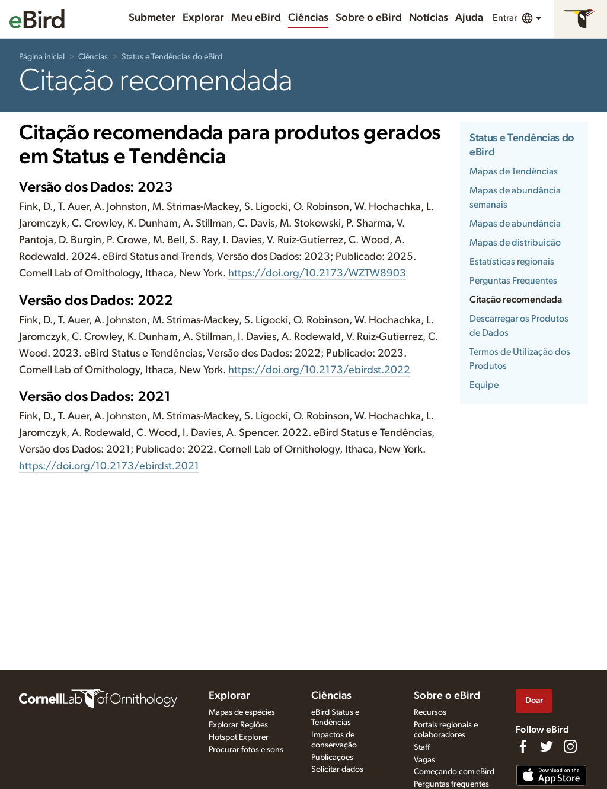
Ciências (308, 17)
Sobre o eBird (369, 17)
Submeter (152, 17)
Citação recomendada (515, 299)
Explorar (203, 17)
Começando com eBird (454, 772)
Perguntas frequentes (451, 784)
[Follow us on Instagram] (570, 746)
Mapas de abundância (515, 223)
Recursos (430, 712)
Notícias (428, 17)
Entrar (505, 18)
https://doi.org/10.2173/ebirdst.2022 (319, 370)
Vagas (424, 760)
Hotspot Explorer (239, 737)
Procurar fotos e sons (246, 750)
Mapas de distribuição (515, 242)
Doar (534, 700)
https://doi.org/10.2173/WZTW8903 (317, 273)
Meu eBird (256, 17)
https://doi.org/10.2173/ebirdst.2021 (109, 466)
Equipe (484, 385)
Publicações (332, 757)
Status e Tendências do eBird (172, 57)
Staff (422, 747)
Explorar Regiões (238, 725)
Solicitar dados (337, 769)
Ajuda (469, 17)
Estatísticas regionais (511, 261)
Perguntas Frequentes (513, 280)
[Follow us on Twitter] (546, 746)
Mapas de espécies (242, 712)
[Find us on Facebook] (523, 746)
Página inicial (42, 57)
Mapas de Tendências (513, 171)
